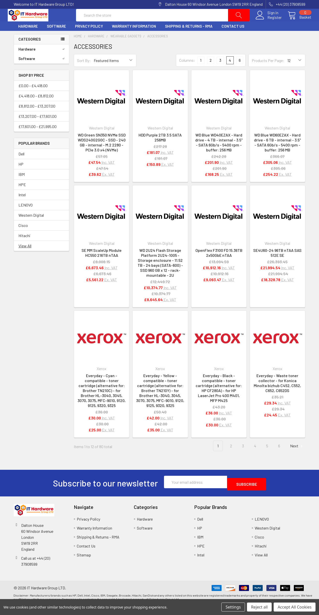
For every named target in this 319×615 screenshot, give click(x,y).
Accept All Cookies (295, 607)
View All (24, 257)
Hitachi (24, 247)
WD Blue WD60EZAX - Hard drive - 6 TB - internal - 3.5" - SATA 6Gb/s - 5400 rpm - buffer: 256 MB (277, 154)
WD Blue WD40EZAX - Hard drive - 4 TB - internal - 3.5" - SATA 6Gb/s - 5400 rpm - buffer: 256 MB (219, 154)
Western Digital (31, 227)
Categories (29, 51)
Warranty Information (134, 38)
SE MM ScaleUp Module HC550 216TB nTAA (101, 265)
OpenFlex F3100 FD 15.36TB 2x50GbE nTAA (218, 265)
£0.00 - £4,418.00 (33, 97)
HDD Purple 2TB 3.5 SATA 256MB (160, 149)
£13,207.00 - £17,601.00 (37, 128)
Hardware (28, 38)
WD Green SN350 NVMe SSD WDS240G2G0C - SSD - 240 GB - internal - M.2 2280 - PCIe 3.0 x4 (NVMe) (102, 154)
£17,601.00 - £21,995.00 (37, 138)
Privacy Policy (89, 38)
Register (268, 23)
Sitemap (84, 564)
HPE (22, 196)
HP (20, 176)
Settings (233, 607)
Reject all (259, 607)
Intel (22, 206)
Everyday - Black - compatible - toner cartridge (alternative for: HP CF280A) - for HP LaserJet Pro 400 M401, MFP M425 (219, 400)
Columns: (187, 72)
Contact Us (233, 38)
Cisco (23, 237)
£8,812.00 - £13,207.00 (36, 118)
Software (56, 38)
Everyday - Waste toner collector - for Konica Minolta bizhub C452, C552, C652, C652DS (277, 395)
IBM (21, 186)
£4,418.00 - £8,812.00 (36, 107)
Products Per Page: (268, 72)
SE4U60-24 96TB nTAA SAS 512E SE (277, 265)
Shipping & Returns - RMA (189, 38)
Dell (21, 165)
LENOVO (25, 216)
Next (297, 458)
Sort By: (84, 72)
